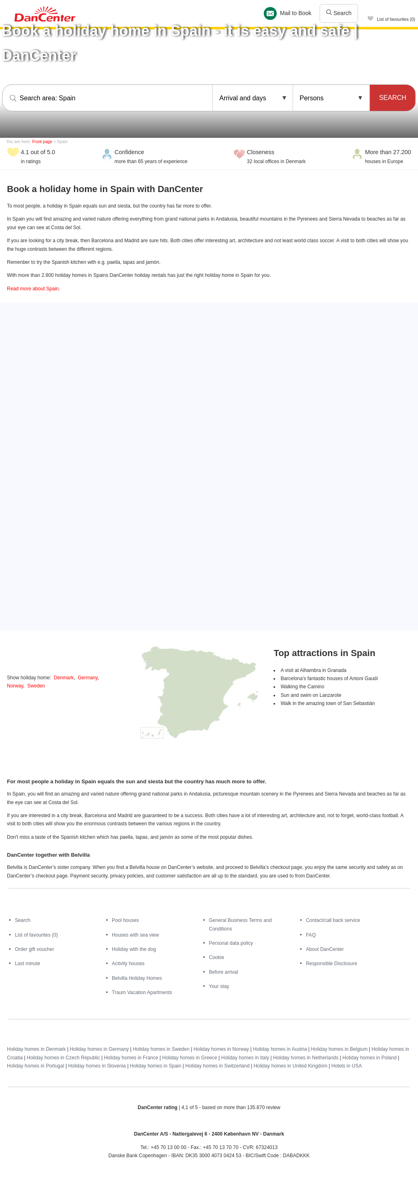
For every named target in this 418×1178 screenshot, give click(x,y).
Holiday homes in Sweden (161, 1049)
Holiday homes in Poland (369, 1058)
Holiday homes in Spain (155, 1066)
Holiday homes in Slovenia (97, 1066)
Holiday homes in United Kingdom (290, 1066)
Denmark (64, 678)
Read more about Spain (33, 289)
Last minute (27, 963)
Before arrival (223, 972)
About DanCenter (325, 949)
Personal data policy (231, 943)
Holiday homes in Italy (245, 1058)
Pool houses (125, 920)
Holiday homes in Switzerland (217, 1066)
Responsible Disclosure (331, 963)
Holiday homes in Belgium (339, 1049)
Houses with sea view (135, 935)
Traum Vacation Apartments (142, 992)
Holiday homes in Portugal (35, 1066)
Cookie (216, 957)
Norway (15, 686)
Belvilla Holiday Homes (137, 978)
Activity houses (128, 963)
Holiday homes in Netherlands (305, 1058)
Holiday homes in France (131, 1058)
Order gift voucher (34, 949)
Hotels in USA (346, 1066)
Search (338, 13)
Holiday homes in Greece (189, 1058)
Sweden (36, 686)
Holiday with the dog (134, 949)
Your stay (219, 986)
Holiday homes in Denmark (36, 1049)
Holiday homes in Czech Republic (63, 1058)
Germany (87, 678)
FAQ (311, 935)
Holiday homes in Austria (280, 1049)
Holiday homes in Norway (221, 1049)
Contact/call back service (333, 920)
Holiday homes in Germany (99, 1049)
